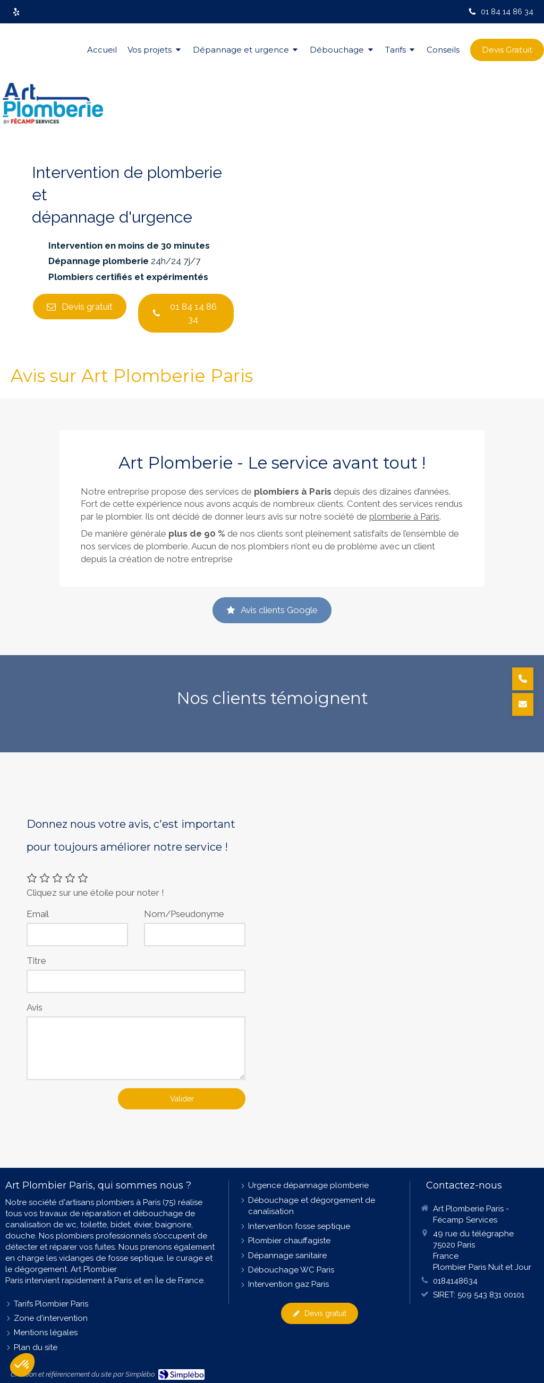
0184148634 (455, 1281)
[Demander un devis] (522, 704)
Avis (34, 1007)
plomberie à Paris (404, 516)
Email (38, 914)
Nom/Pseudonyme (184, 914)
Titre (36, 960)
